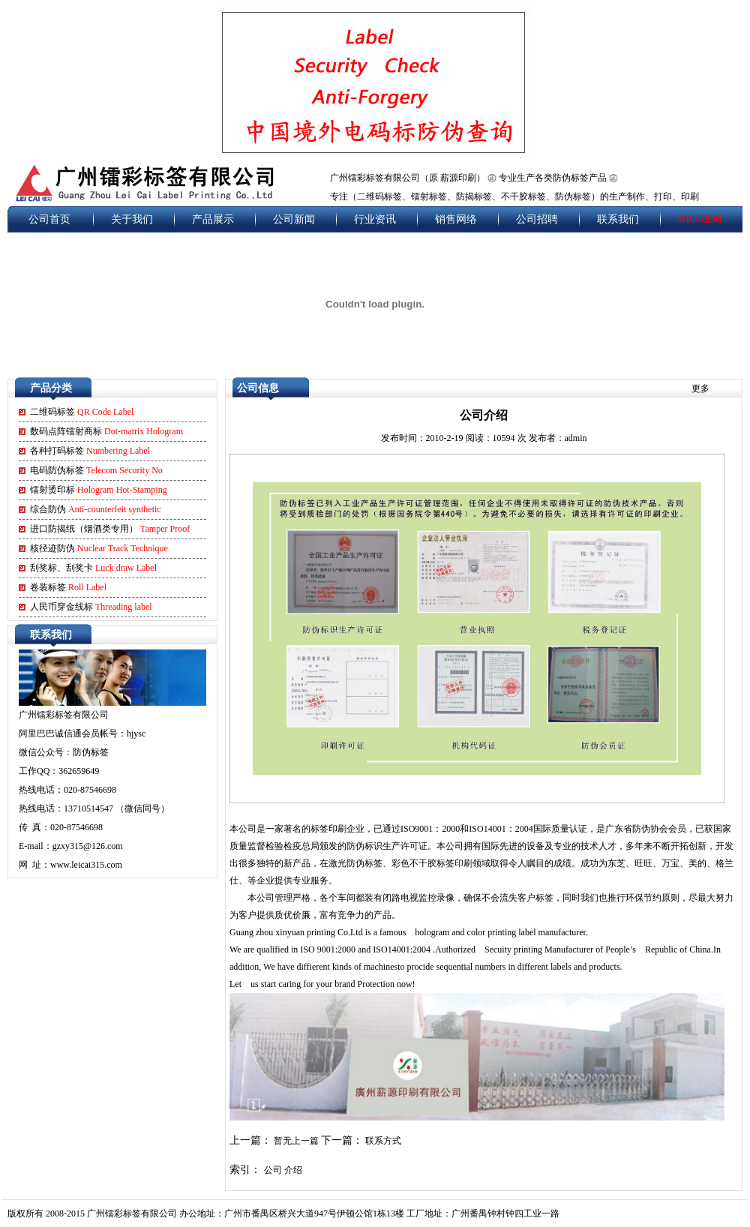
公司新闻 (294, 219)
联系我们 (618, 219)
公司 (273, 1170)
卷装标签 (68, 587)
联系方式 (383, 1141)
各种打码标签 (90, 451)
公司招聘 (537, 219)
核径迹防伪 (99, 548)
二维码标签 (82, 411)
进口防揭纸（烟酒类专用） (110, 529)
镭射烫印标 (98, 489)
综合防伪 (95, 509)
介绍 (293, 1170)
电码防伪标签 (96, 470)
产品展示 (213, 219)
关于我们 (132, 219)
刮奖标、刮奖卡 (93, 567)
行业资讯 (375, 219)
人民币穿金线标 (91, 607)
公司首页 (49, 219)
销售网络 (456, 219)
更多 (701, 388)
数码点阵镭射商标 (106, 431)
